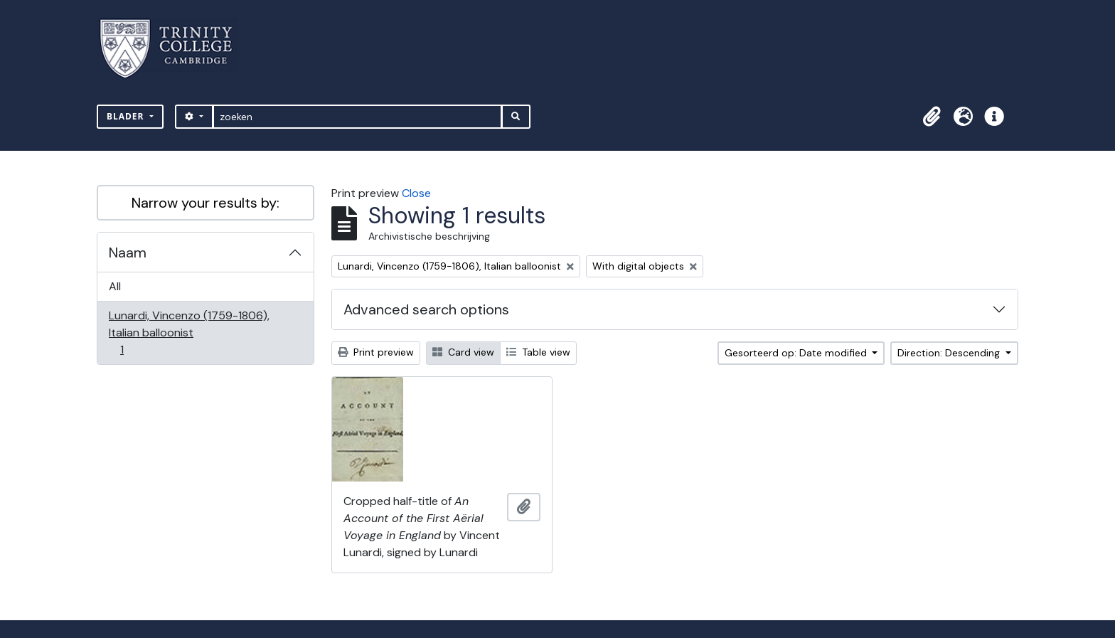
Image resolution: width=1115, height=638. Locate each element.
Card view (463, 352)
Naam (127, 252)
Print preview (376, 352)
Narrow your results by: (205, 202)
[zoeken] (357, 117)
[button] (931, 116)
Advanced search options (426, 309)
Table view (538, 352)
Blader (127, 116)
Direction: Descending (950, 352)
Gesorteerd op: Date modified (797, 352)
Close (416, 193)
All (115, 286)
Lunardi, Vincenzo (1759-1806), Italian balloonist (189, 332)
